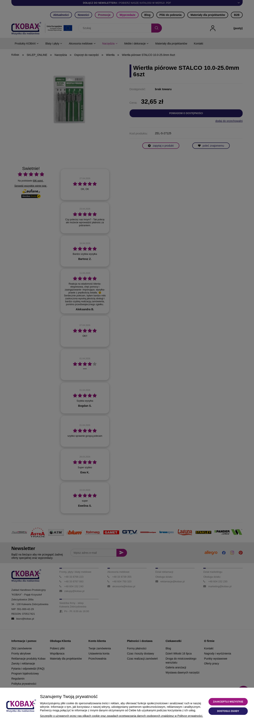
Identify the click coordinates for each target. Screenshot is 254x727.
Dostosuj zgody (228, 711)
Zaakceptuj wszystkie (228, 701)
